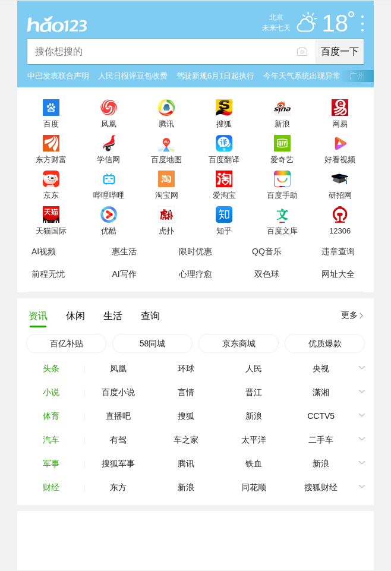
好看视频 (339, 159)
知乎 (224, 230)
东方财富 (51, 159)
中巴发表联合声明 (58, 75)
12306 (340, 230)
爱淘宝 (224, 195)
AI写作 (124, 274)
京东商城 (239, 343)
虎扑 (166, 230)
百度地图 (166, 159)
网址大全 (338, 274)
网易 (340, 123)
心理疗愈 (195, 274)
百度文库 (282, 230)
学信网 (108, 159)
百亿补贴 (66, 343)
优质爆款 (325, 343)
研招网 (340, 195)
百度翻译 (224, 159)
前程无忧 (48, 274)
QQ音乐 (267, 251)
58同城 (153, 343)
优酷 (108, 230)
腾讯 (166, 123)
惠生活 (124, 251)
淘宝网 (166, 195)
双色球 (266, 274)
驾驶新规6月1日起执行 (215, 75)
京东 (51, 195)
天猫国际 (51, 230)
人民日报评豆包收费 (133, 75)
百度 (51, 123)
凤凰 (108, 123)
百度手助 (282, 195)
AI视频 (43, 251)
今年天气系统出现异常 (301, 75)
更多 (349, 315)
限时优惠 (195, 251)
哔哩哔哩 (108, 195)
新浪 (282, 123)
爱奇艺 (282, 159)
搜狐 (224, 123)
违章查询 (338, 251)
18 (338, 23)
